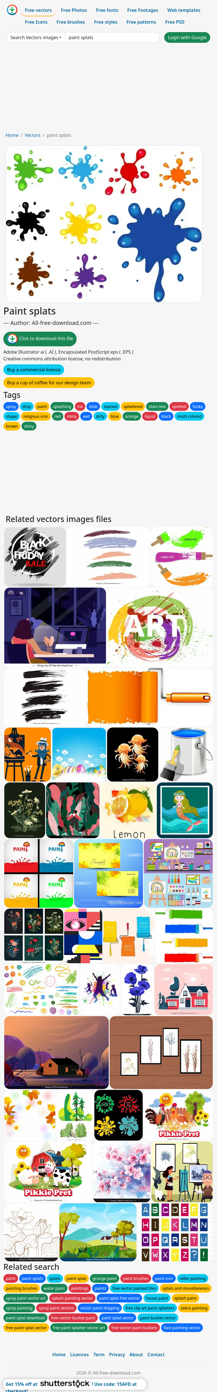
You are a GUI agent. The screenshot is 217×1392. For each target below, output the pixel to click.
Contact (156, 1354)
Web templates (183, 10)
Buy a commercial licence (33, 370)
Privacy (117, 1354)
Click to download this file (40, 339)
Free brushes (71, 22)
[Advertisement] (108, 89)
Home (12, 135)
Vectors (32, 135)
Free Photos (74, 10)
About (136, 1354)
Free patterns (141, 22)
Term (99, 1354)
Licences (79, 1354)
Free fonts (107, 10)
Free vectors (38, 10)
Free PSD (175, 22)
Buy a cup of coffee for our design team (49, 383)
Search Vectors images (34, 37)
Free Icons (36, 22)
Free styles (106, 22)
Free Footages (142, 10)
